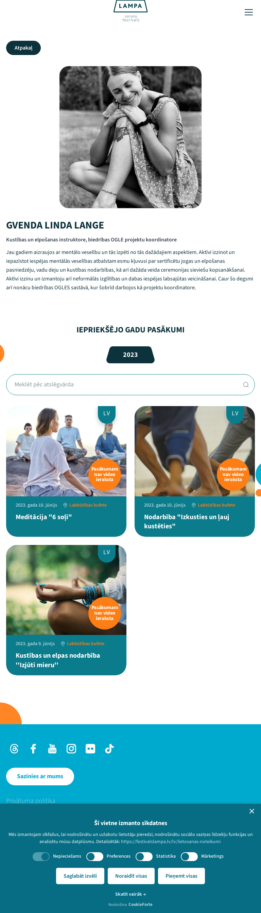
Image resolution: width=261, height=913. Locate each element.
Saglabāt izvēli (80, 876)
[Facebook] (33, 749)
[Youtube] (52, 749)
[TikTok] (109, 749)
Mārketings (212, 856)
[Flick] (90, 749)
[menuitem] (130, 801)
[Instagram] (71, 749)
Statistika (166, 856)
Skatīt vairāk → (130, 894)
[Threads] (14, 749)
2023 (130, 355)
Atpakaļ (23, 48)
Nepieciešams (67, 856)
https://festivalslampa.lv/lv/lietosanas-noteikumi (171, 841)
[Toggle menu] (249, 12)
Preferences (118, 856)
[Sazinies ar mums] (40, 776)
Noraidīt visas (131, 876)
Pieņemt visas (181, 876)
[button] (252, 811)
